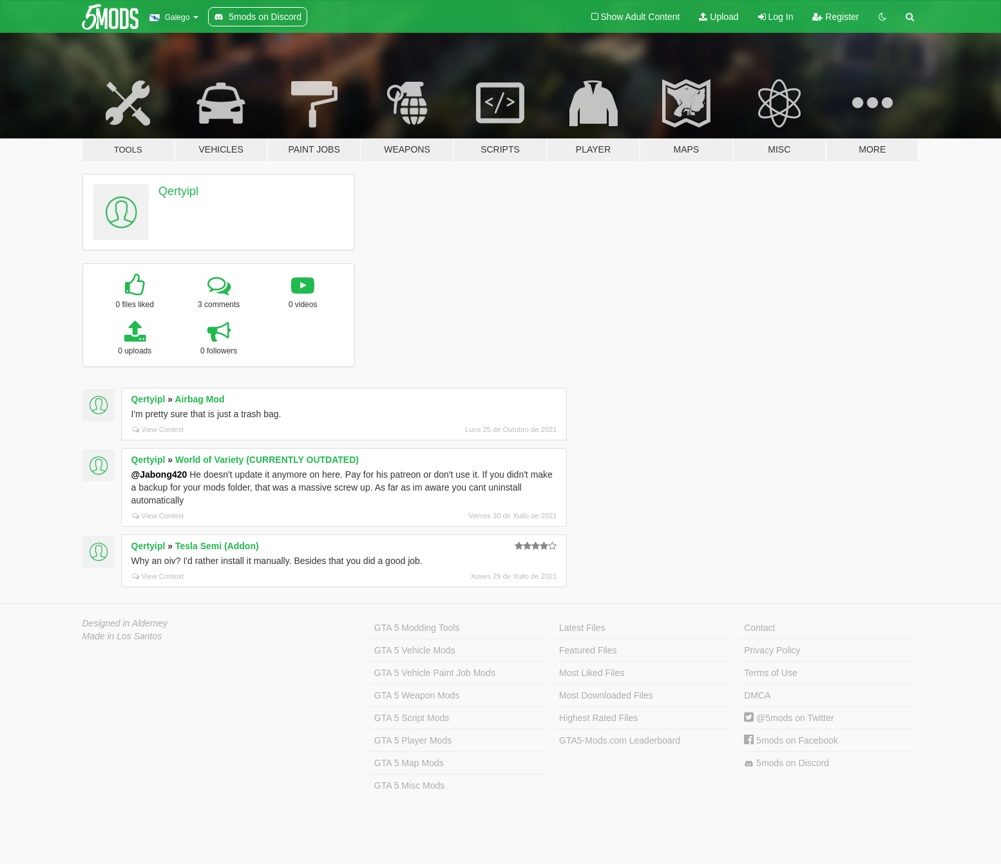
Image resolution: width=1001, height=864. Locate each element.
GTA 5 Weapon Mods (417, 695)
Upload (718, 17)
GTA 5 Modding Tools (417, 628)
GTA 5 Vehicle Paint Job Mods (434, 673)
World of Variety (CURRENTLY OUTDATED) (267, 460)
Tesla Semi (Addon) (217, 546)
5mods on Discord (786, 763)
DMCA (757, 695)
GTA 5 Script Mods (411, 718)
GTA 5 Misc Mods (409, 785)
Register (835, 17)
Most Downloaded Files (606, 695)
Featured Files (587, 650)
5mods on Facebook (791, 740)
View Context (158, 429)
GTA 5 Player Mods (413, 740)
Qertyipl (178, 191)
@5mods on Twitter (789, 718)
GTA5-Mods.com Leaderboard (619, 740)
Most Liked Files (591, 673)
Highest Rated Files (598, 718)
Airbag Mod (199, 399)
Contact (759, 628)
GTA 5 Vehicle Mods (414, 650)
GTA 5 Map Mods (409, 763)
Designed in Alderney (125, 623)
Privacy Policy (772, 650)
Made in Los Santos (122, 636)
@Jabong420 (159, 474)
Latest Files (582, 628)
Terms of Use (770, 673)
